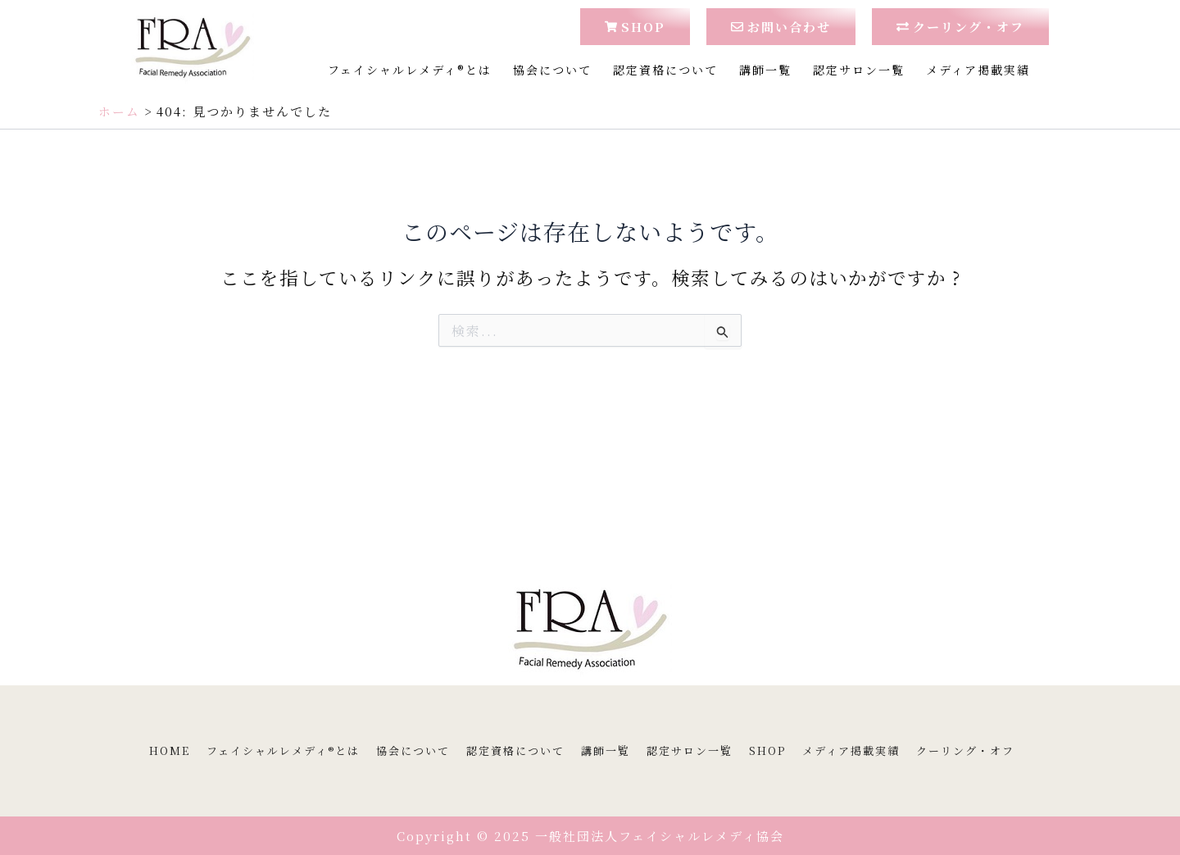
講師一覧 (765, 69)
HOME (169, 750)
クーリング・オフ (965, 750)
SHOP (767, 750)
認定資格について (665, 69)
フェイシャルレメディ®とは (410, 69)
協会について (552, 69)
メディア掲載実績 (978, 69)
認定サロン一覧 (859, 69)
